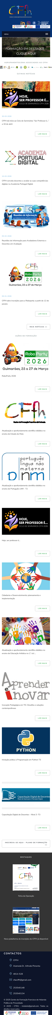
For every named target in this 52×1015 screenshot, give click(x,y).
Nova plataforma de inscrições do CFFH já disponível (26, 939)
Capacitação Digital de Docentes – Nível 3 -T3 (21, 814)
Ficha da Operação (26, 896)
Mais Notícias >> (38, 327)
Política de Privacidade (13, 1003)
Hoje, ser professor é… (11, 540)
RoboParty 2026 (9, 376)
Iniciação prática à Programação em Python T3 (21, 759)
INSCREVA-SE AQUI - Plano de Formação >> (26, 844)
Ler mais (42, 134)
